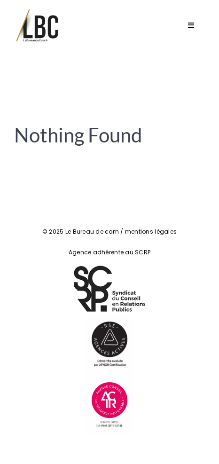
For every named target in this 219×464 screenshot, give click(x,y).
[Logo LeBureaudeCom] (37, 11)
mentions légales (151, 232)
